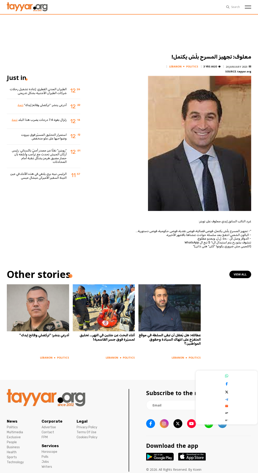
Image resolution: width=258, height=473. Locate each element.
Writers (47, 465)
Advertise (49, 426)
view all (240, 274)
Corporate (52, 419)
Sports (12, 456)
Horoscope (49, 450)
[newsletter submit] (245, 403)
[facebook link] (150, 422)
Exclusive (14, 436)
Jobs (45, 460)
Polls (45, 455)
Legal (82, 419)
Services (50, 444)
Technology (15, 461)
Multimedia (15, 431)
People (12, 441)
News (12, 419)
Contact (48, 431)
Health (12, 451)
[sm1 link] (222, 422)
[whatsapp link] (208, 422)
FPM (45, 436)
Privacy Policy (87, 426)
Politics (12, 426)
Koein (197, 468)
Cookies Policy (87, 436)
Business (13, 446)
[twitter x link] (177, 422)
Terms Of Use (86, 431)
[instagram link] (164, 422)
